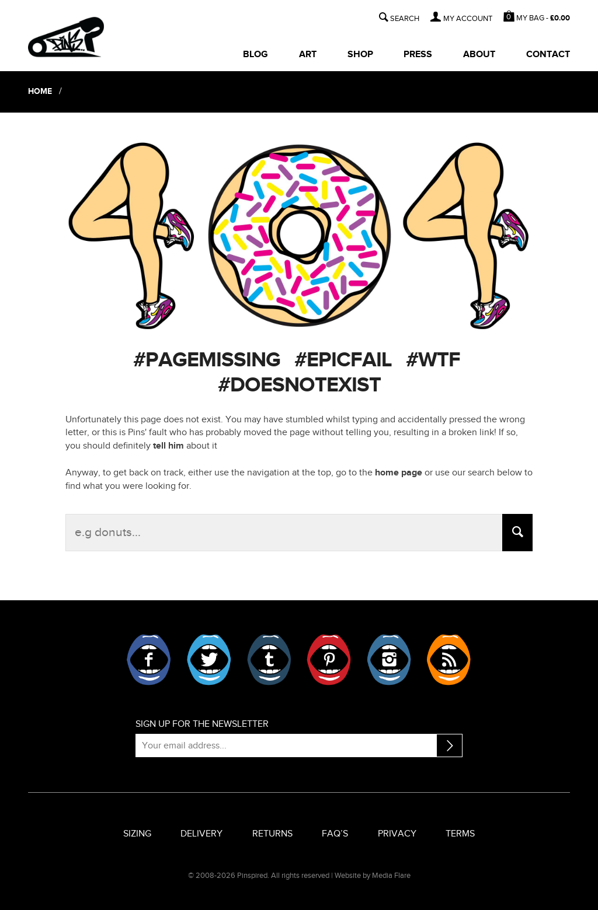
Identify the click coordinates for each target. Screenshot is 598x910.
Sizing (137, 833)
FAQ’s (335, 833)
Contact (548, 54)
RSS (448, 660)
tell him (168, 446)
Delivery (201, 833)
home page (398, 472)
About (479, 54)
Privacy (397, 833)
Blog (255, 54)
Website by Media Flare (373, 875)
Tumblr (269, 660)
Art (308, 54)
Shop (360, 54)
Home (41, 91)
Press (418, 54)
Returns (272, 833)
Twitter (209, 660)
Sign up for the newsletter (202, 724)
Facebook (149, 660)
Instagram (389, 660)
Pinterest (329, 660)
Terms (460, 833)
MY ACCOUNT (467, 19)
